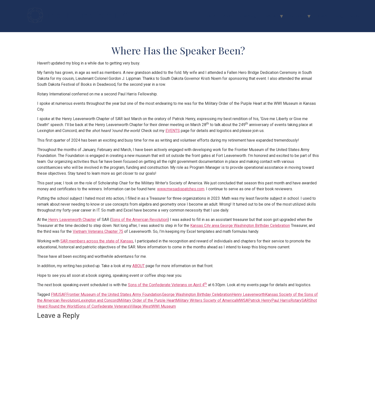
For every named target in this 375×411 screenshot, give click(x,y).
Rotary (296, 300)
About (228, 16)
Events (270, 16)
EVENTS (172, 130)
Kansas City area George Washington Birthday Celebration (240, 225)
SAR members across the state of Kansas (96, 241)
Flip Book (295, 16)
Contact (320, 16)
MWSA (242, 300)
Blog (339, 16)
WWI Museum (164, 306)
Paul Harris (280, 300)
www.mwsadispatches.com (180, 189)
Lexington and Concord (98, 300)
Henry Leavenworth (248, 294)
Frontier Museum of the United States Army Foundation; (114, 294)
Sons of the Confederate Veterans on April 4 (167, 284)
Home (210, 16)
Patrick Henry (259, 300)
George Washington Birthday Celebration (197, 294)
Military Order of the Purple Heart (147, 300)
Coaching (248, 16)
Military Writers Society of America (206, 300)
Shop (354, 16)
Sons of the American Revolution (139, 219)
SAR (305, 300)
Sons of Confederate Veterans (103, 306)
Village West (141, 306)
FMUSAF (58, 294)
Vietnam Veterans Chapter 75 (98, 231)
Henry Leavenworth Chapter (71, 219)
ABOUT (138, 265)
